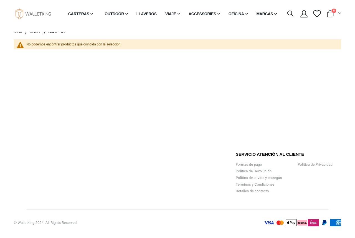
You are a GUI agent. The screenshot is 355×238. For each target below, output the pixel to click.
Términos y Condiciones (255, 184)
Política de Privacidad (315, 164)
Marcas (35, 33)
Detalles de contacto (252, 191)
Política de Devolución (254, 171)
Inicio (18, 32)
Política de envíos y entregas (259, 178)
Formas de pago (249, 164)
